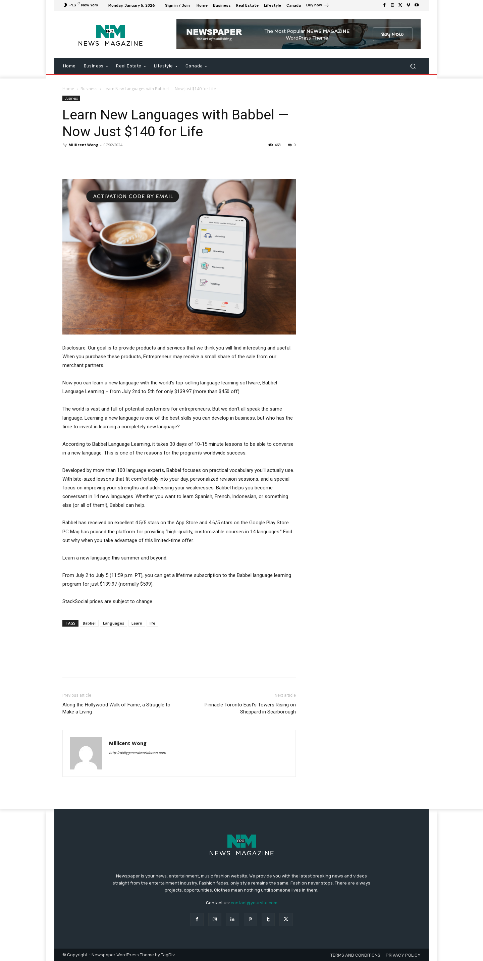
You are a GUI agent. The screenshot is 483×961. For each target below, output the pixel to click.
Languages (113, 623)
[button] (413, 66)
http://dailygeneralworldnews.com (137, 753)
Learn (136, 623)
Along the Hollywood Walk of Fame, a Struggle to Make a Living (116, 708)
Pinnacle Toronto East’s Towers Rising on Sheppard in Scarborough (250, 708)
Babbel (89, 623)
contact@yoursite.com (254, 902)
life (152, 623)
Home (68, 89)
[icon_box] (317, 6)
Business (88, 89)
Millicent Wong (83, 144)
